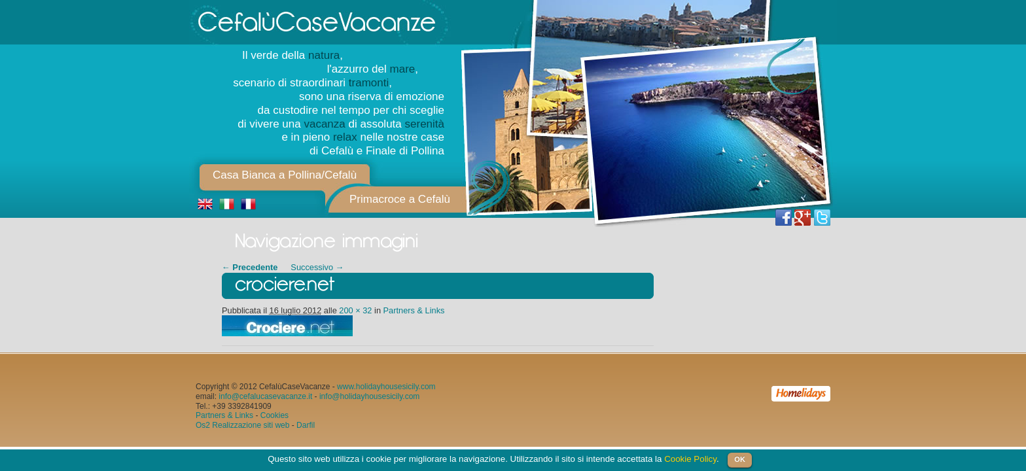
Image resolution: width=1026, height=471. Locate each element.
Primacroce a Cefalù (399, 199)
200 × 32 (355, 310)
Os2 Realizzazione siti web (242, 425)
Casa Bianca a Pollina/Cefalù (285, 175)
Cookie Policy (690, 459)
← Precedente (249, 267)
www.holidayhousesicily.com (386, 386)
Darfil (305, 425)
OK (739, 459)
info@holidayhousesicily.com (369, 396)
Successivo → (317, 267)
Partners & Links (414, 310)
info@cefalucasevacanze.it (265, 396)
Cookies (274, 415)
